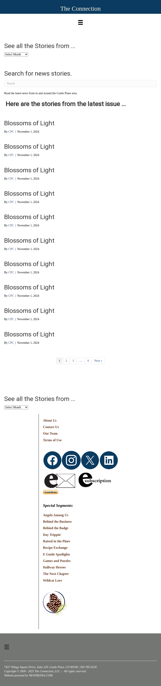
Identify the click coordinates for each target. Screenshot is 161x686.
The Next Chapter (56, 574)
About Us (49, 420)
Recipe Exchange (55, 547)
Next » (98, 360)
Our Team (50, 433)
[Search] (80, 83)
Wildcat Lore (52, 580)
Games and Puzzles (57, 561)
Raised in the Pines (56, 541)
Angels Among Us (55, 515)
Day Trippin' (52, 534)
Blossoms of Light (29, 123)
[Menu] (80, 21)
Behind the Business (57, 521)
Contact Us (51, 427)
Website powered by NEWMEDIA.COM (28, 675)
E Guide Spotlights (56, 554)
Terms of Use (52, 440)
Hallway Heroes (54, 567)
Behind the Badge (55, 528)
